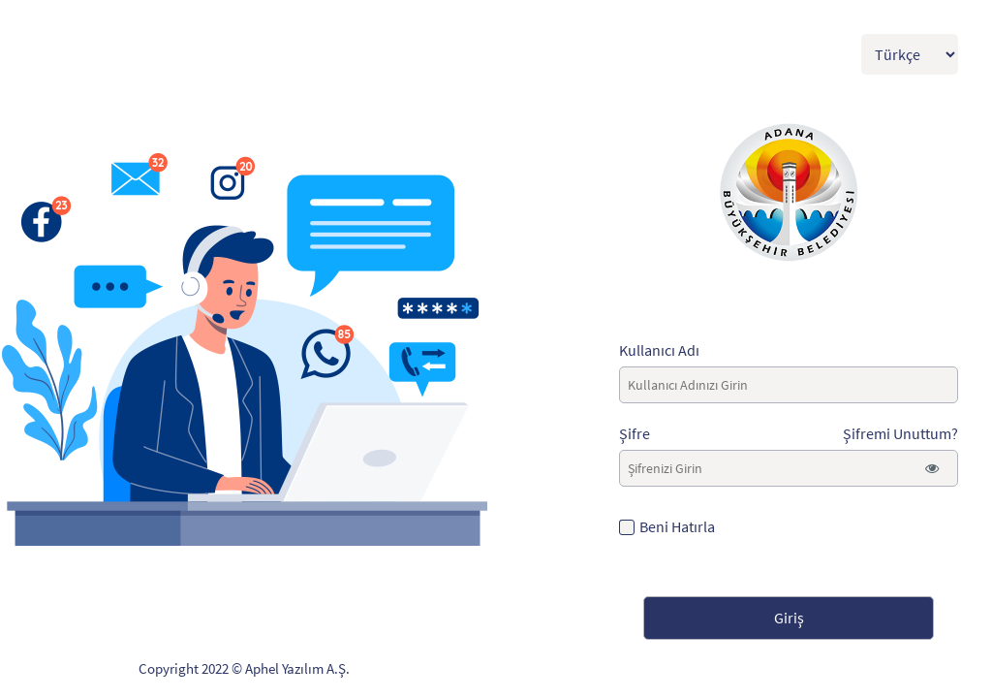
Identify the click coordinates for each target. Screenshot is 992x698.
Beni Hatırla (677, 526)
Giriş (789, 617)
